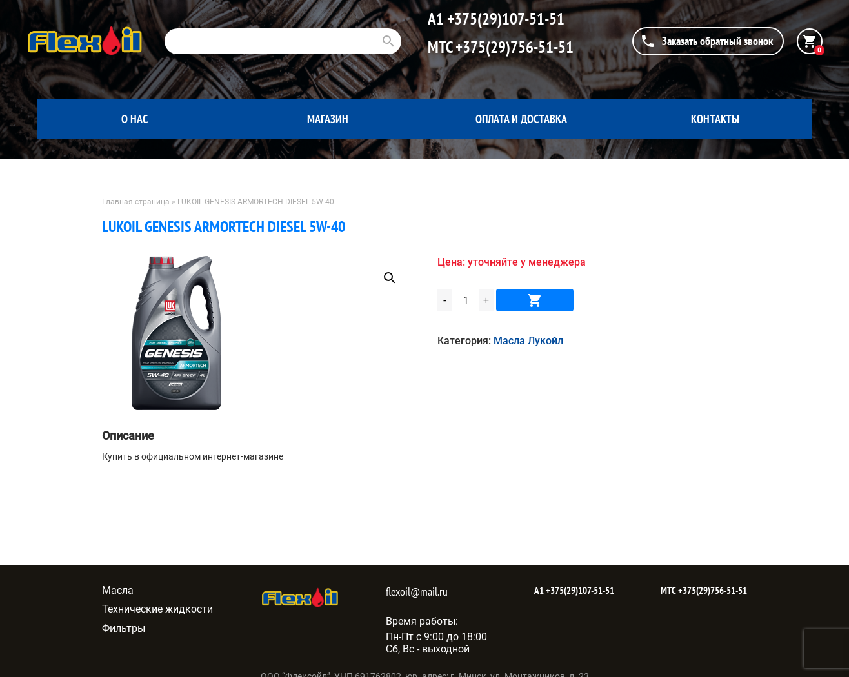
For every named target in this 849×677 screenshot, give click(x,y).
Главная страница (136, 201)
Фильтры (123, 628)
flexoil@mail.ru (417, 591)
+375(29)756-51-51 (513, 47)
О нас (134, 119)
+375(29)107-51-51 (504, 18)
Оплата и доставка (521, 119)
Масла (118, 590)
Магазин (327, 119)
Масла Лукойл (528, 341)
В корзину (535, 300)
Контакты (715, 119)
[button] (389, 277)
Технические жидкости (157, 609)
